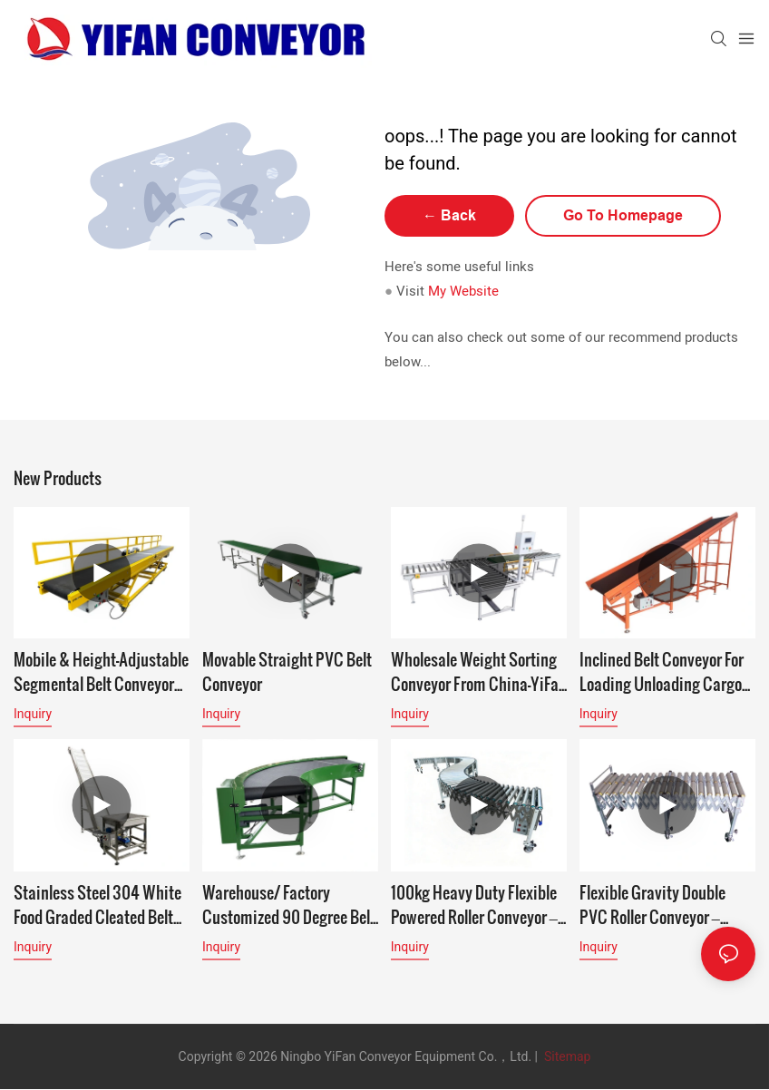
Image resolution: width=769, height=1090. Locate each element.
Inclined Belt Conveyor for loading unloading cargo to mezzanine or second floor (661, 671)
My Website (463, 291)
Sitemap (565, 1056)
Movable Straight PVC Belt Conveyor (287, 671)
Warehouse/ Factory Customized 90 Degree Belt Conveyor (288, 904)
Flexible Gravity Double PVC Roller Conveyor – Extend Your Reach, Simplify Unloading (652, 904)
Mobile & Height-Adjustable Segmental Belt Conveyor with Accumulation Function (101, 671)
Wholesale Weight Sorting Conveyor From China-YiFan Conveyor (479, 671)
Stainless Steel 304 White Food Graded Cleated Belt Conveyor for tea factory (97, 904)
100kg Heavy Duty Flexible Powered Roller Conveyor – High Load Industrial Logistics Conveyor (474, 904)
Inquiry (33, 713)
